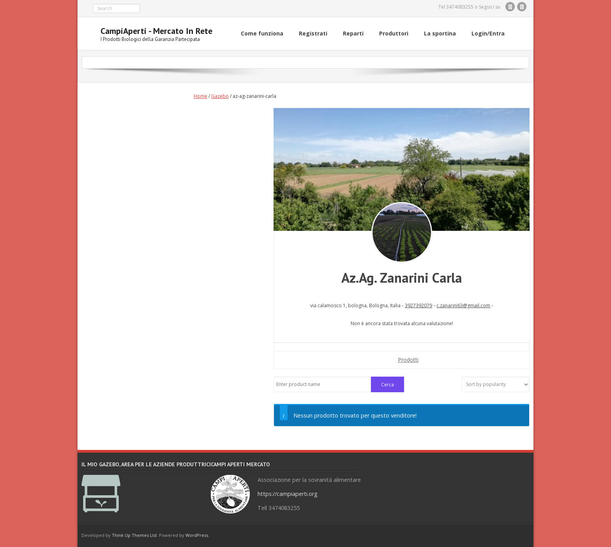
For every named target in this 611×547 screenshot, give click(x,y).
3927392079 (418, 305)
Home (200, 96)
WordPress (196, 535)
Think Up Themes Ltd (134, 535)
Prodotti (408, 359)
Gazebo (220, 96)
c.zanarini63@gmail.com (463, 305)
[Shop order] (496, 384)
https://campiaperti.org (288, 493)
